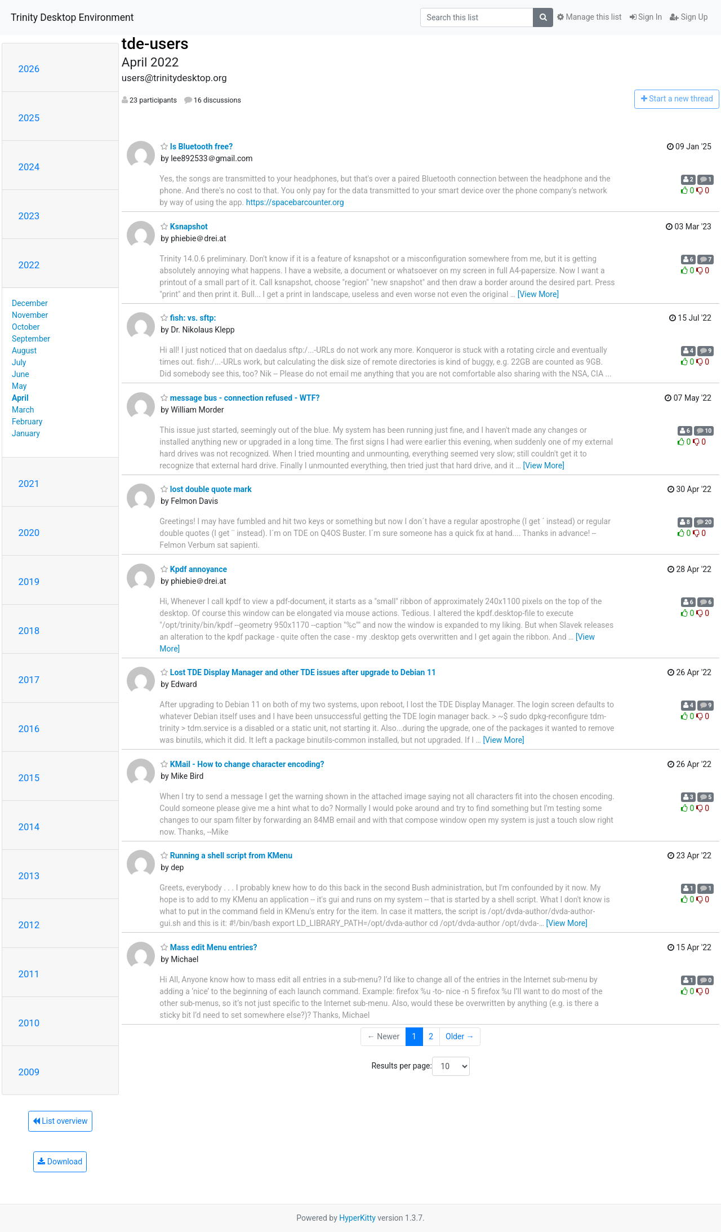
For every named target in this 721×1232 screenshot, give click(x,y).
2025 (29, 117)
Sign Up (688, 16)
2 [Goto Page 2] (431, 1036)
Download (60, 1161)
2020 (29, 532)
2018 (29, 630)
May (19, 386)
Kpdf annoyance (194, 569)
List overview (60, 1120)
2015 (29, 777)
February (27, 421)
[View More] (538, 294)
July (19, 362)
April (20, 397)
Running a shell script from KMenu (226, 855)
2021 (29, 483)
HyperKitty (357, 1217)
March (23, 409)
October (25, 326)
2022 (29, 265)
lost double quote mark (206, 489)
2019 (29, 581)
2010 (29, 1023)
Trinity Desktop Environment (72, 17)
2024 (29, 166)
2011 (29, 974)
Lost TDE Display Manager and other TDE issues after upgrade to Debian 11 (298, 672)
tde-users (155, 43)
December (30, 303)
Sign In (646, 16)
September (31, 338)
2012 (29, 924)
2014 (29, 826)
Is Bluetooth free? (197, 146)
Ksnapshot (184, 226)
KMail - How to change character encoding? (242, 764)
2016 (29, 728)
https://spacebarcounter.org (295, 202)
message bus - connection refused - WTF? (240, 397)
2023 (29, 215)
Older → (460, 1036)
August (24, 350)
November (30, 315)
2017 (29, 679)
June (20, 374)
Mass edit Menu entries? (209, 947)
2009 (29, 1072)
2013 (29, 875)
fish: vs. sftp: (188, 317)
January (26, 433)
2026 (29, 68)
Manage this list (589, 16)
